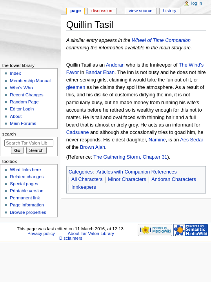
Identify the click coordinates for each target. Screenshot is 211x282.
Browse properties (28, 212)
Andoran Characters (173, 179)
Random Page (24, 101)
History (169, 10)
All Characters (87, 179)
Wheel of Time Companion (161, 40)
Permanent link (25, 197)
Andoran (115, 65)
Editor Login (22, 109)
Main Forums (23, 123)
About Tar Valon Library (91, 233)
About (16, 116)
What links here (25, 169)
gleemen (75, 87)
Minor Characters (127, 179)
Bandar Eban (100, 72)
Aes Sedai (191, 140)
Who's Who (21, 87)
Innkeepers (83, 187)
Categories (81, 172)
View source (140, 10)
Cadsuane (77, 132)
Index (15, 73)
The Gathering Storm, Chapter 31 (130, 157)
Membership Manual (30, 80)
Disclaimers (70, 238)
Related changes (27, 176)
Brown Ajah (92, 147)
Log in (196, 3)
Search (9, 134)
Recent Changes (26, 94)
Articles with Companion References (136, 172)
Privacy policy (41, 233)
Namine (157, 140)
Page (75, 10)
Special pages (24, 183)
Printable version (26, 190)
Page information (27, 204)
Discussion (101, 10)
